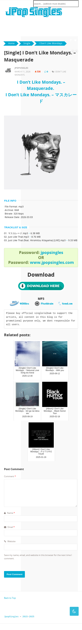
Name (9, 512)
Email (9, 527)
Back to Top (10, 597)
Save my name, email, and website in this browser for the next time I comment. (38, 557)
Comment (10, 476)
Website (9, 541)
